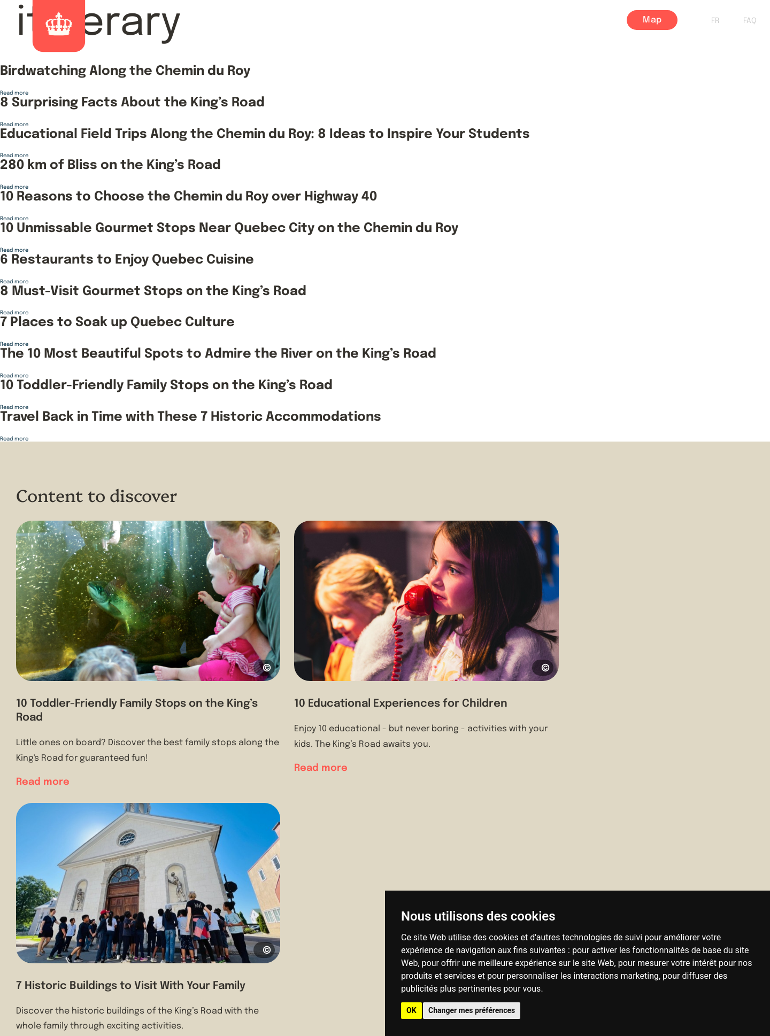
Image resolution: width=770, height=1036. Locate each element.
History (405, 20)
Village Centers (538, 20)
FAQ (750, 21)
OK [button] (411, 1010)
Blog (600, 20)
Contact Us (227, 934)
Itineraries (462, 20)
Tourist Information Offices (264, 913)
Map (652, 20)
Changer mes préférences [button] (471, 1010)
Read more (14, 93)
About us (222, 893)
